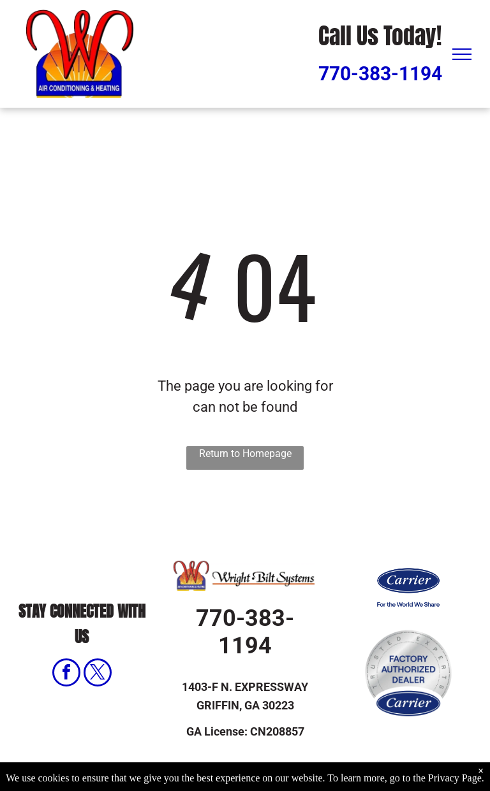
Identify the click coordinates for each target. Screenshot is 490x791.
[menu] (462, 54)
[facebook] (66, 674)
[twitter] (98, 674)
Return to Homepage (245, 453)
